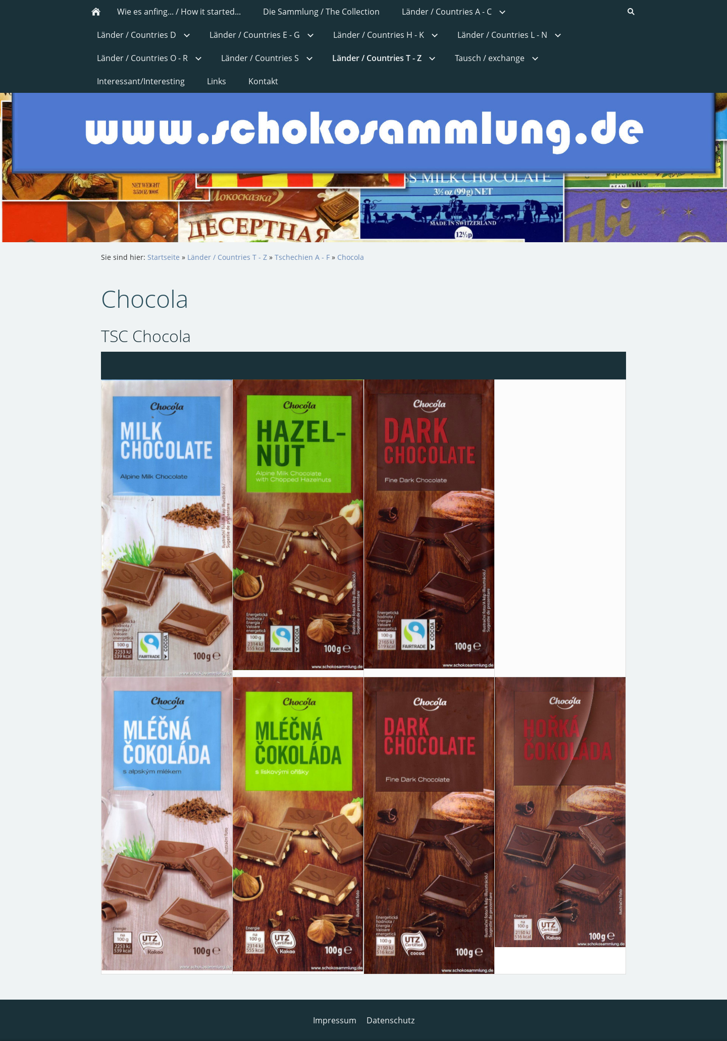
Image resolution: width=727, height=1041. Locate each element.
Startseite (163, 257)
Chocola (350, 257)
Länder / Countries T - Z (227, 257)
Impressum (334, 1020)
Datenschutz (390, 1020)
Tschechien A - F (302, 257)
